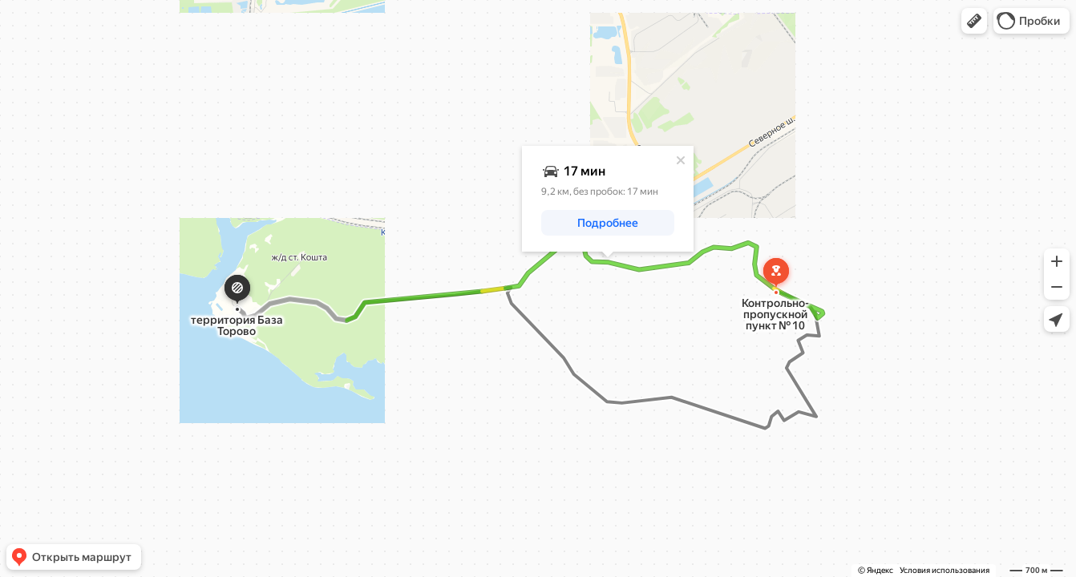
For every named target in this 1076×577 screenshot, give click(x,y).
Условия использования (944, 570)
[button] (974, 21)
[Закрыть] (680, 160)
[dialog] (608, 199)
